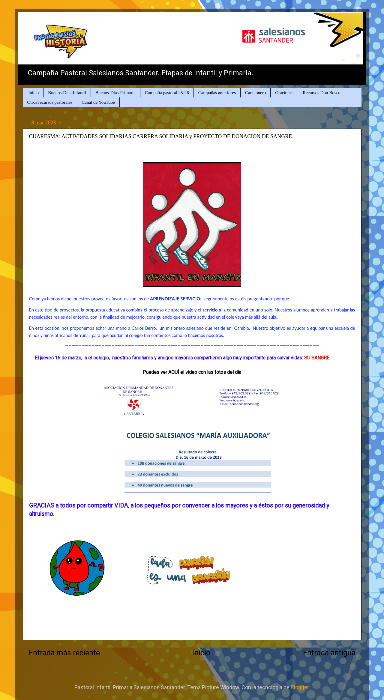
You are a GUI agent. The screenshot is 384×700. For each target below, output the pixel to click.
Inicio (33, 92)
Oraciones (284, 92)
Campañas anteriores (217, 92)
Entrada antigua (329, 652)
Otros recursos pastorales (50, 102)
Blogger (300, 687)
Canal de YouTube (98, 102)
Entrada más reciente (64, 652)
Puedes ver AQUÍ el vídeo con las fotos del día (192, 372)
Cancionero (255, 92)
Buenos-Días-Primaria (115, 92)
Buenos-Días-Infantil (67, 92)
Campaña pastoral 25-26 (167, 92)
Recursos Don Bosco (321, 92)
